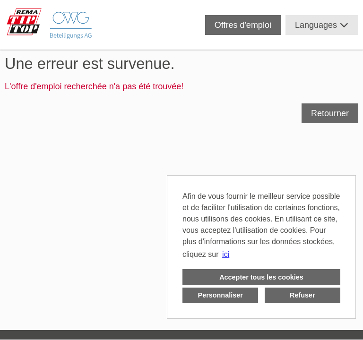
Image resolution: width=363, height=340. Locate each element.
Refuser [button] (302, 295)
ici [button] (225, 254)
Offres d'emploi (243, 25)
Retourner (330, 113)
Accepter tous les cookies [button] (261, 277)
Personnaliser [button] (220, 295)
